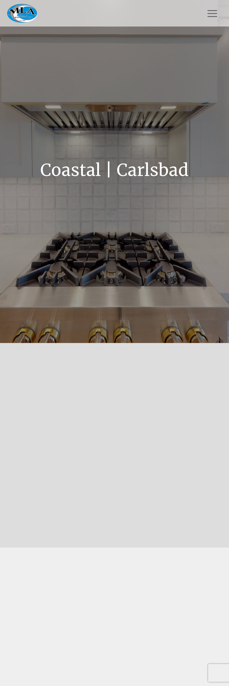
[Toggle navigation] (212, 13)
